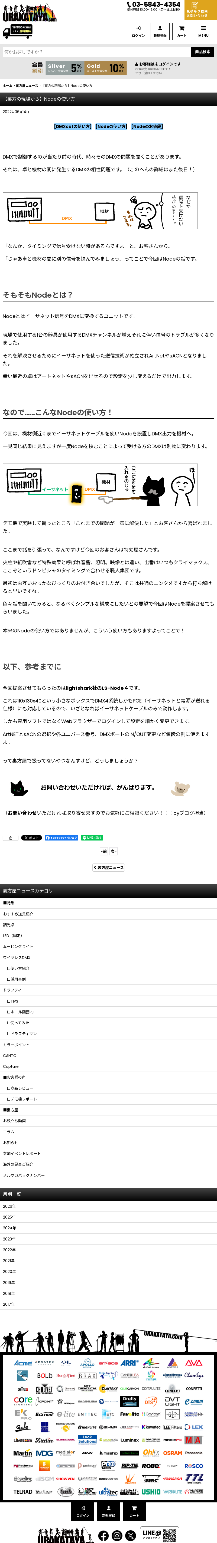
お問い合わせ (22, 813)
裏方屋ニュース (108, 867)
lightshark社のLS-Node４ (97, 688)
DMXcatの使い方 (73, 126)
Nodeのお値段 (147, 126)
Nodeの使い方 (111, 126)
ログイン (138, 35)
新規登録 (160, 35)
